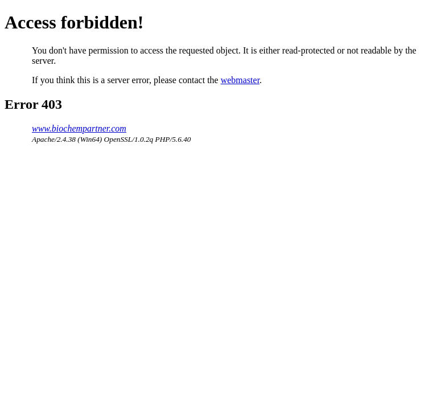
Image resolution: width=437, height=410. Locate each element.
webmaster (240, 80)
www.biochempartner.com (79, 128)
